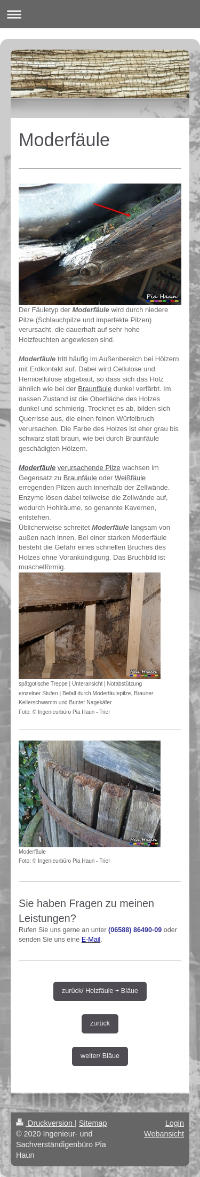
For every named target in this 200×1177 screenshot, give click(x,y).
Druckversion (45, 1123)
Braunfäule (94, 389)
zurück (100, 1023)
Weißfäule (130, 478)
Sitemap (93, 1123)
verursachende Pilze (89, 468)
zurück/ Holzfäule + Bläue (100, 991)
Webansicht (164, 1134)
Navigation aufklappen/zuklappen (100, 14)
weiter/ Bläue (100, 1056)
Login (174, 1123)
